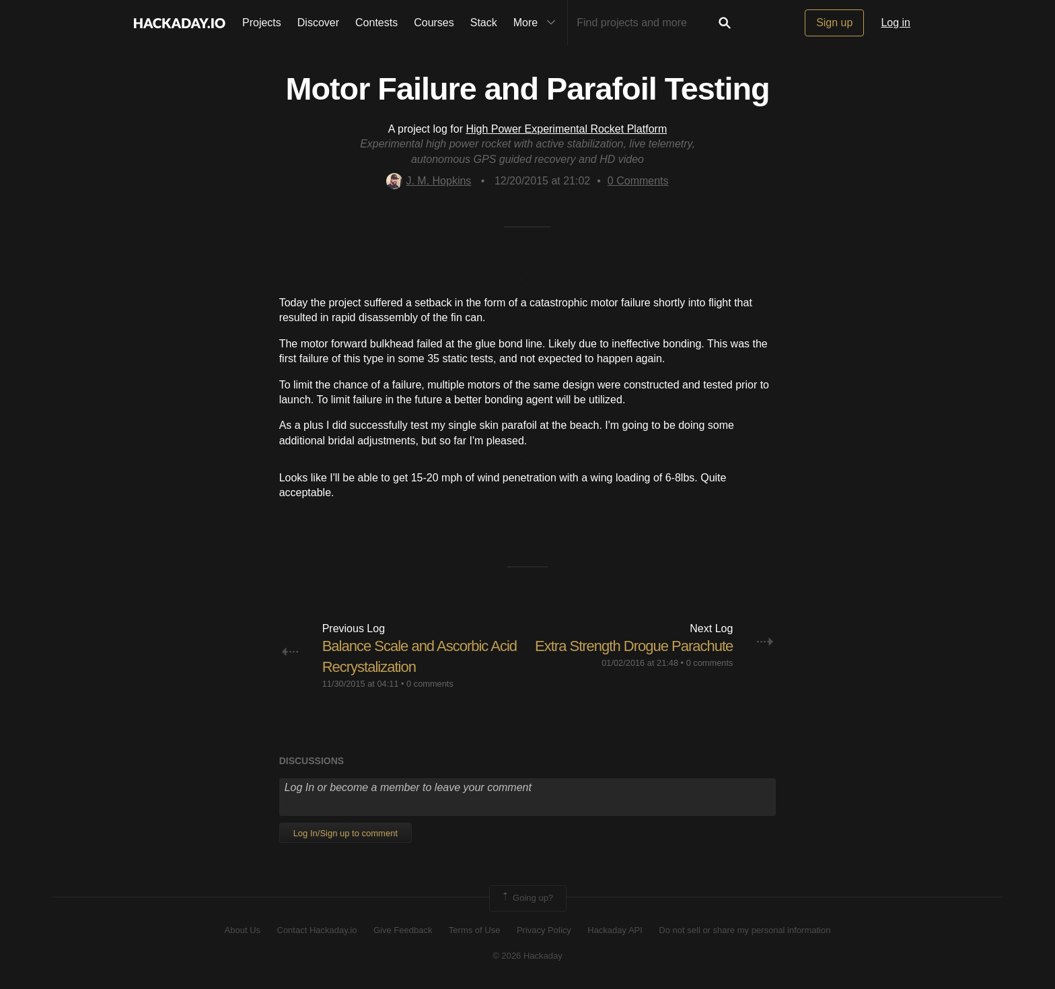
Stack (483, 22)
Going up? (527, 898)
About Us (242, 930)
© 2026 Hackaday (527, 956)
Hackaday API (615, 930)
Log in (895, 22)
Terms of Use (475, 930)
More (537, 23)
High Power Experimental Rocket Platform (566, 129)
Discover (318, 22)
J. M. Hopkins (428, 180)
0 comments (429, 684)
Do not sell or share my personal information (744, 930)
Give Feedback (402, 930)
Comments (638, 180)
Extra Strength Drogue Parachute (634, 646)
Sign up (834, 22)
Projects (261, 22)
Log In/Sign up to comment (345, 833)
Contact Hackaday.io (317, 930)
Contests (376, 22)
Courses (434, 22)
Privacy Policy (544, 930)
